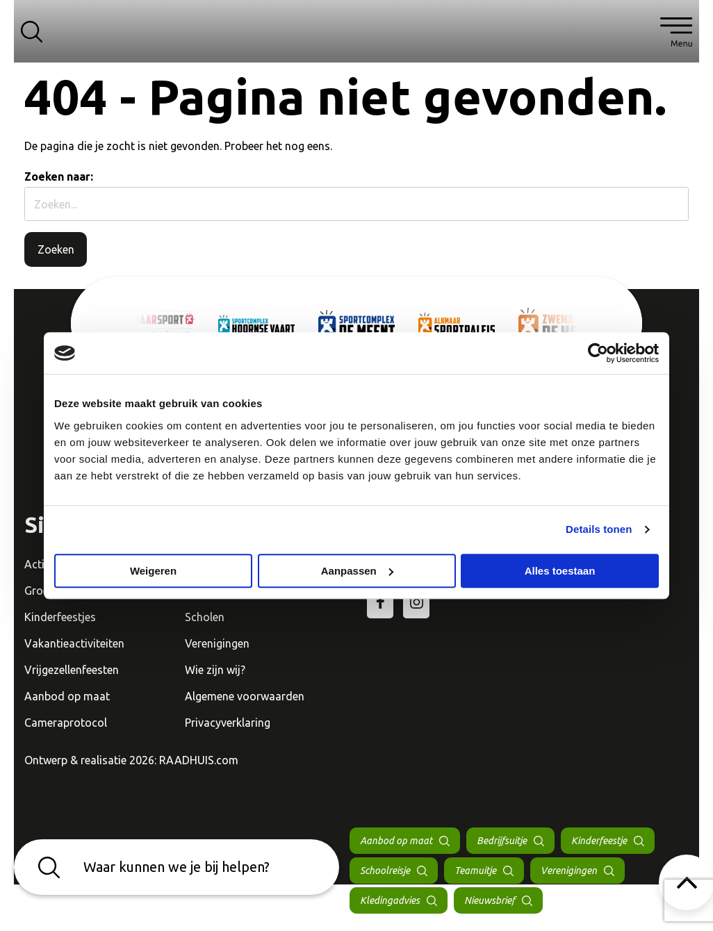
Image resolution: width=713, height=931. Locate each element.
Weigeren (153, 571)
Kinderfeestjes (60, 617)
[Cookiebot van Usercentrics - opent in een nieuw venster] (598, 353)
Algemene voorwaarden (244, 696)
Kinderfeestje (599, 840)
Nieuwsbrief (489, 900)
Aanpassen (357, 571)
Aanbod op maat (67, 696)
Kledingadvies (390, 900)
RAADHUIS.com (198, 760)
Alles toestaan (560, 571)
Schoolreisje (385, 870)
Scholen (204, 617)
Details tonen (599, 529)
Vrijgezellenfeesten (71, 670)
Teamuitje (475, 870)
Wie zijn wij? (215, 670)
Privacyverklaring (227, 722)
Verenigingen (217, 643)
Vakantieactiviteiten (74, 643)
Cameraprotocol (65, 722)
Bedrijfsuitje (502, 840)
